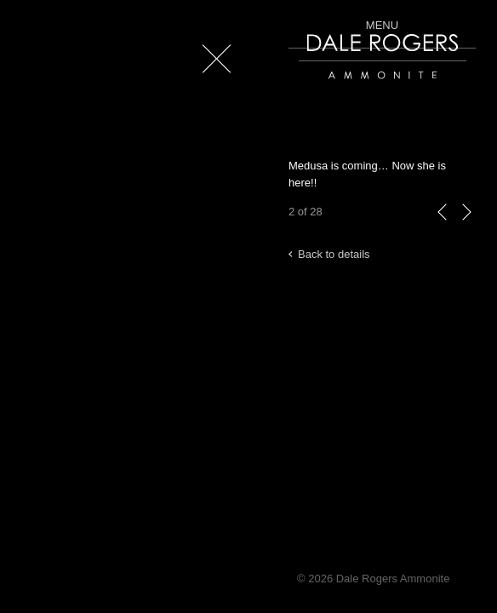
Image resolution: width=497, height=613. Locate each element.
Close (213, 84)
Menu (382, 25)
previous (442, 229)
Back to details (334, 254)
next (466, 229)
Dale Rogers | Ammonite (359, 87)
